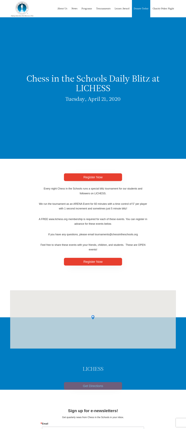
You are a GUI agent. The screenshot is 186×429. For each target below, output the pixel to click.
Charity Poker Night (163, 8)
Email (45, 424)
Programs (87, 8)
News (74, 8)
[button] (93, 324)
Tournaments (103, 8)
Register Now (93, 177)
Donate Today (141, 8)
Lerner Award (122, 8)
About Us (62, 8)
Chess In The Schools (22, 9)
